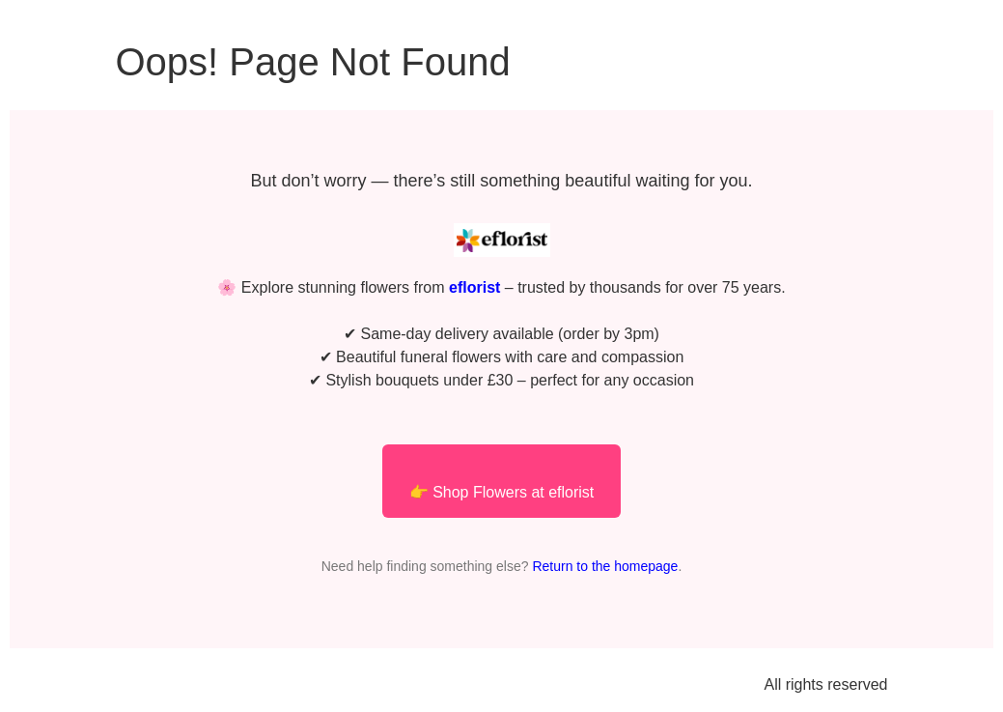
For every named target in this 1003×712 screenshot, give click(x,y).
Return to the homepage (605, 566)
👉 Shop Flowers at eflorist (502, 492)
